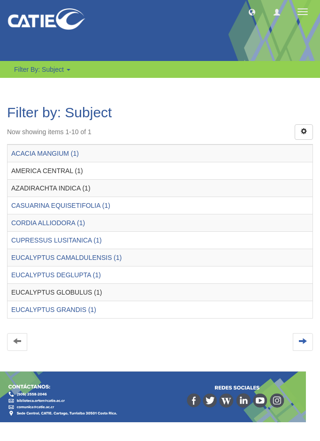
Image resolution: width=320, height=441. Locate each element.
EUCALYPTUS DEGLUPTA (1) (56, 275)
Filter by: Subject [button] (42, 69)
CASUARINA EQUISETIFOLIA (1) (60, 205)
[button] (252, 12)
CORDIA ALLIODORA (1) (48, 223)
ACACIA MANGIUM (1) (45, 153)
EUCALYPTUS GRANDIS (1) (53, 309)
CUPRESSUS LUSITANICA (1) (56, 240)
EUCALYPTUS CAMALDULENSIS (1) (66, 257)
